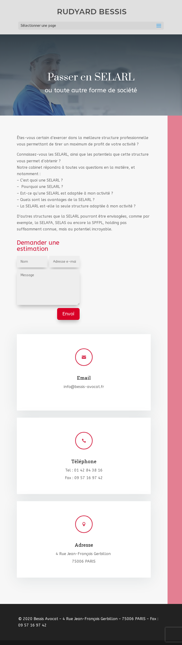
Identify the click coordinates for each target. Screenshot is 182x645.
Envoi (68, 314)
